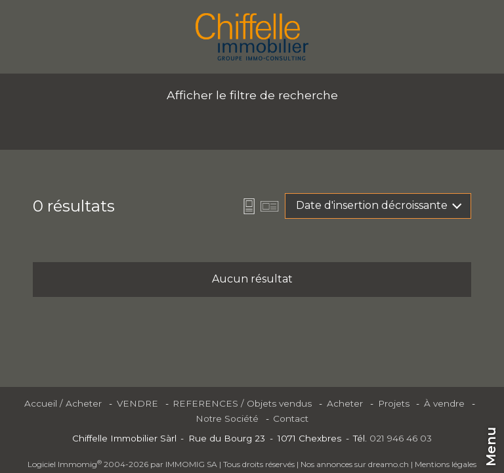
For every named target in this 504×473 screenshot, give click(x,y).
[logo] (252, 36)
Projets (394, 403)
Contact (290, 418)
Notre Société (227, 418)
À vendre (444, 403)
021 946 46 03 (400, 438)
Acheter (345, 403)
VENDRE (137, 403)
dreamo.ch (388, 464)
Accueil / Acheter (63, 403)
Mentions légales (445, 464)
